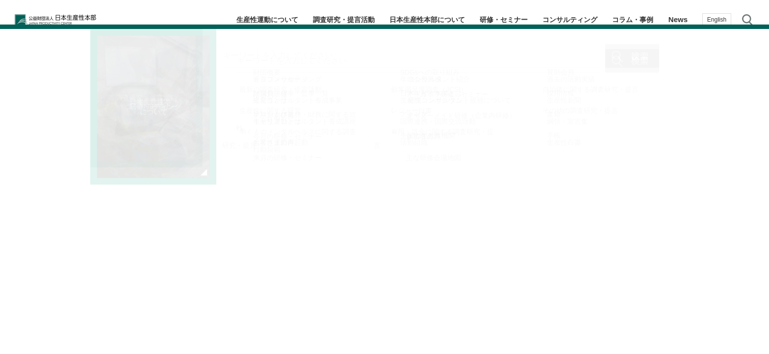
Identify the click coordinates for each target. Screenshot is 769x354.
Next (420, 186)
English (716, 19)
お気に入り (749, 225)
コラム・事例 (631, 19)
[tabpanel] (219, 186)
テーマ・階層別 (749, 106)
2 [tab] (411, 315)
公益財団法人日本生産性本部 (77, 19)
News (678, 19)
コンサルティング (563, 19)
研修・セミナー (492, 19)
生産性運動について (239, 19)
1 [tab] (401, 315)
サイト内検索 (747, 19)
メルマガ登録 (749, 184)
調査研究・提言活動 (321, 19)
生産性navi (750, 145)
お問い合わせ (749, 262)
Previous (18, 186)
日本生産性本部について (410, 19)
